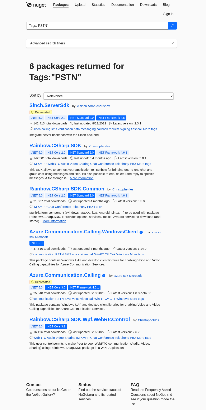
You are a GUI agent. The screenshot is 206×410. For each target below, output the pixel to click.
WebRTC (53, 164)
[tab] (61, 4)
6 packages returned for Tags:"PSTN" (76, 72)
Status (85, 384)
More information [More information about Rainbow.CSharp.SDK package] (82, 178)
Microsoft (41, 237)
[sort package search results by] (108, 96)
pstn (77, 129)
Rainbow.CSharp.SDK (55, 145)
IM (35, 164)
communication (44, 254)
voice (76, 254)
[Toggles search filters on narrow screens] (172, 43)
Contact (34, 384)
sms (54, 129)
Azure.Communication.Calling (65, 275)
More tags (150, 129)
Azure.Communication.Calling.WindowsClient (83, 231)
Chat (93, 164)
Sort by (35, 95)
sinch (37, 129)
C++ (112, 254)
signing (125, 129)
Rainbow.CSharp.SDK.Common (66, 188)
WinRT (99, 254)
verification (65, 129)
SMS (68, 254)
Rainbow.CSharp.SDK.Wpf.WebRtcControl (79, 319)
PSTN (98, 206)
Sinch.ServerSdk (49, 105)
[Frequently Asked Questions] (135, 384)
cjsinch (82, 106)
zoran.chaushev (99, 106)
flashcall (136, 129)
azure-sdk (121, 275)
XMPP (42, 164)
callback (102, 129)
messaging (88, 129)
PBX (133, 164)
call (91, 254)
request (114, 129)
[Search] (172, 26)
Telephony (122, 164)
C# (107, 254)
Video (74, 164)
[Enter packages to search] (97, 26)
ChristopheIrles (99, 146)
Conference (106, 164)
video (84, 254)
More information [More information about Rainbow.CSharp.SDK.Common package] (54, 221)
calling (46, 129)
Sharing (84, 164)
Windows (122, 254)
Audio (65, 164)
